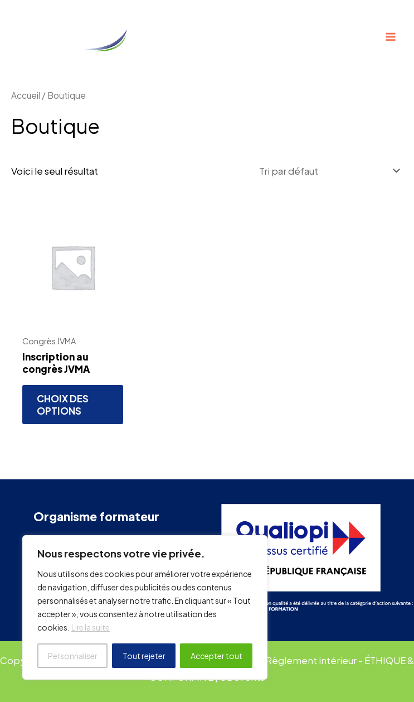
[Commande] (328, 171)
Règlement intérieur (315, 661)
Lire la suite (90, 628)
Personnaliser (73, 656)
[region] (144, 608)
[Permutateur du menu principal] (390, 37)
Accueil (26, 95)
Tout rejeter (144, 656)
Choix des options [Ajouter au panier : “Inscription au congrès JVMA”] (64, 405)
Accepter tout (216, 656)
